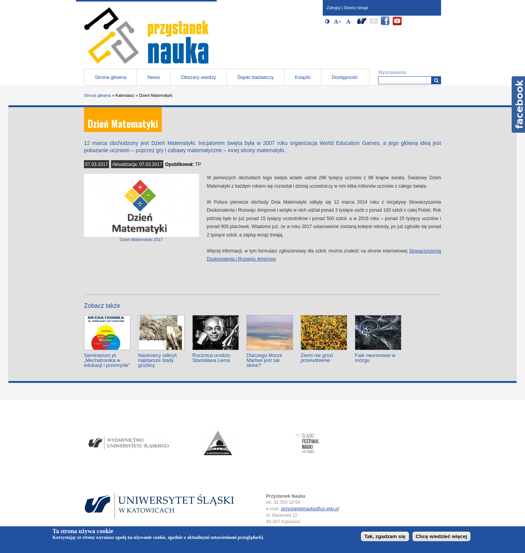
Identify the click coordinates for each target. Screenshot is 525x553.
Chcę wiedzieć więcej (441, 536)
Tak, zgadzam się (385, 536)
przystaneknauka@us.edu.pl (310, 508)
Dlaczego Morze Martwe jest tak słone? (264, 360)
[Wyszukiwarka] (436, 80)
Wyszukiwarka (392, 72)
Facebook (518, 104)
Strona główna (110, 77)
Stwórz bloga (356, 7)
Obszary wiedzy (198, 77)
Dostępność (345, 77)
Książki (303, 77)
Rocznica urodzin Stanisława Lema (211, 357)
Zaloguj (333, 7)
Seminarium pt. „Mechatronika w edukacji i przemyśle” (107, 360)
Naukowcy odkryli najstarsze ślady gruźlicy (157, 360)
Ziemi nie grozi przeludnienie (317, 357)
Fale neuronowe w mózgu (375, 357)
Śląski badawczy (255, 77)
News (154, 77)
